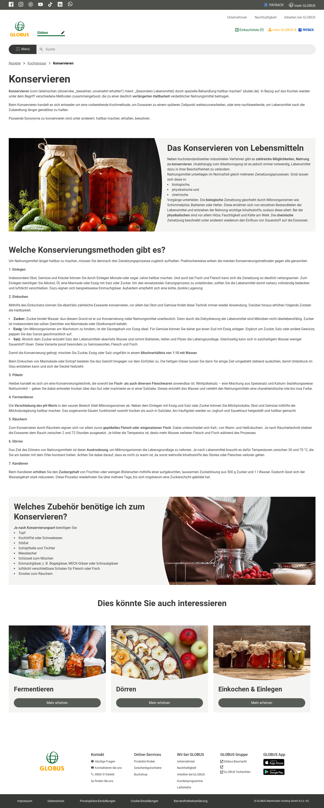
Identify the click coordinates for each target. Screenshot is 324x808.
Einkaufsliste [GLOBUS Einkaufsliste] (249, 30)
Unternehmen (237, 17)
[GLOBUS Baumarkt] (233, 762)
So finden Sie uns (102, 781)
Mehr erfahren (57, 703)
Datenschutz (56, 801)
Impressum (24, 801)
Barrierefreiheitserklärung (190, 801)
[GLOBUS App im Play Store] (274, 772)
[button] (22, 49)
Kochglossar (36, 63)
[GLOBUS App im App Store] (275, 763)
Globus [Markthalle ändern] (42, 33)
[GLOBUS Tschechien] (235, 770)
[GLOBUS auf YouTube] (40, 4)
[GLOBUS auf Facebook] (11, 4)
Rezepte (15, 63)
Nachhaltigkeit (265, 17)
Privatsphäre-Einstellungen (97, 801)
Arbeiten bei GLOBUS (299, 17)
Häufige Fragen (105, 761)
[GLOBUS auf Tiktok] (50, 4)
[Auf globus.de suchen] (178, 49)
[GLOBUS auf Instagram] (21, 4)
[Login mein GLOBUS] (291, 29)
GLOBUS (302, 5)
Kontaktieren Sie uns (108, 767)
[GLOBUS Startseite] (19, 30)
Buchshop (140, 774)
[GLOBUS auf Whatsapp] (70, 4)
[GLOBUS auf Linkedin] (60, 4)
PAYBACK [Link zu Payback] (274, 5)
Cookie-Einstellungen (144, 801)
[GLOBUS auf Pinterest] (30, 4)
